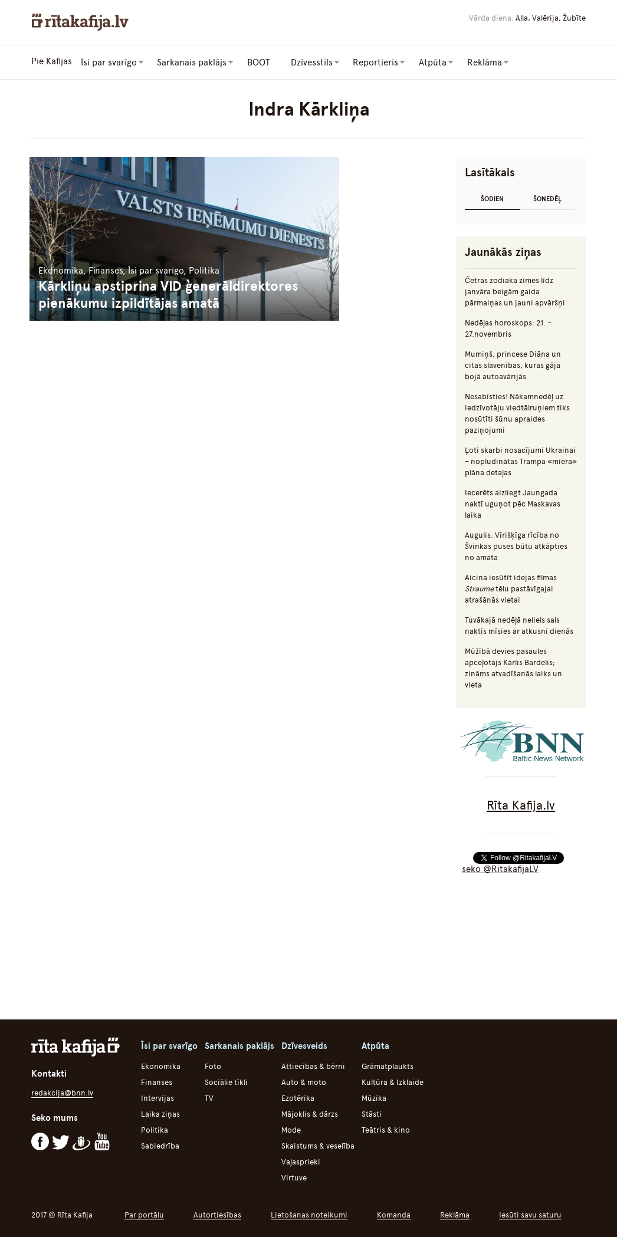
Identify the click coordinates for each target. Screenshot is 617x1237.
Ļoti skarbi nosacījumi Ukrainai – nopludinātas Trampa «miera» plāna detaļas (521, 460)
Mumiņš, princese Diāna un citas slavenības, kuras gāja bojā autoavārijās (513, 364)
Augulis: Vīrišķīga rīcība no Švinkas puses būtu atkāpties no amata (516, 545)
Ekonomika (160, 1065)
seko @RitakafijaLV (500, 868)
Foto (213, 1065)
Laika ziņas (160, 1112)
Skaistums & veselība (318, 1144)
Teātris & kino (386, 1128)
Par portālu (144, 1213)
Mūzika (374, 1097)
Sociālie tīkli (226, 1081)
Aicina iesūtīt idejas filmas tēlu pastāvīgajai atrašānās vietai (511, 587)
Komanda (394, 1213)
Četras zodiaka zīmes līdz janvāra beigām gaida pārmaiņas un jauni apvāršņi (515, 290)
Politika (154, 1128)
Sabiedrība (160, 1144)
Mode (291, 1128)
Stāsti (372, 1112)
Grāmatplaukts (387, 1065)
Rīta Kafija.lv (521, 804)
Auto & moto (303, 1081)
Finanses (156, 1081)
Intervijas (157, 1097)
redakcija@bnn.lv (62, 1091)
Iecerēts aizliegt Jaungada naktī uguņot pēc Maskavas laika (512, 502)
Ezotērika (297, 1097)
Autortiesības (217, 1213)
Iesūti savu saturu (530, 1213)
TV (209, 1097)
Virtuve (294, 1176)
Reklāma (455, 1213)
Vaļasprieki (300, 1160)
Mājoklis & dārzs (309, 1112)
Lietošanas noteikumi (309, 1213)
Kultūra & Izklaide (393, 1081)
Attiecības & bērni (313, 1065)
